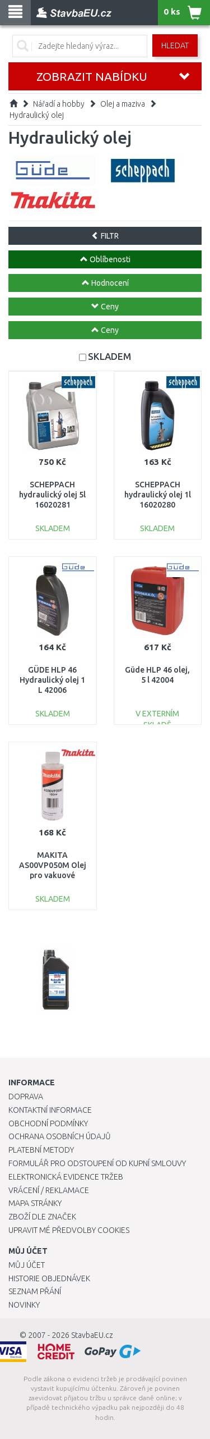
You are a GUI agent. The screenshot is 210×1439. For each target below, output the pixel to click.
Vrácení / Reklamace (48, 1190)
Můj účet (26, 1264)
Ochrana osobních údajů (59, 1136)
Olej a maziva (122, 103)
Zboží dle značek (42, 1216)
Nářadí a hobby (59, 103)
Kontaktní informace (50, 1109)
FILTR (105, 235)
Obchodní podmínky (48, 1123)
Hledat (175, 45)
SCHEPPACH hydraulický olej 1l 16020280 (157, 494)
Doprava (25, 1096)
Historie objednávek (49, 1278)
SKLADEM (109, 356)
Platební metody (41, 1149)
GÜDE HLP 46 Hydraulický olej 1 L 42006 (52, 680)
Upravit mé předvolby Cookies (68, 1230)
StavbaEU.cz (92, 1335)
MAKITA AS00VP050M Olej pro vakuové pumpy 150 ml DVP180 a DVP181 (52, 876)
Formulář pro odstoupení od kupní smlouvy (97, 1163)
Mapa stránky (35, 1203)
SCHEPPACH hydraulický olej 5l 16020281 (52, 494)
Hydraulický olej (37, 115)
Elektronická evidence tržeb (65, 1176)
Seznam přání (34, 1291)
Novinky (24, 1304)
